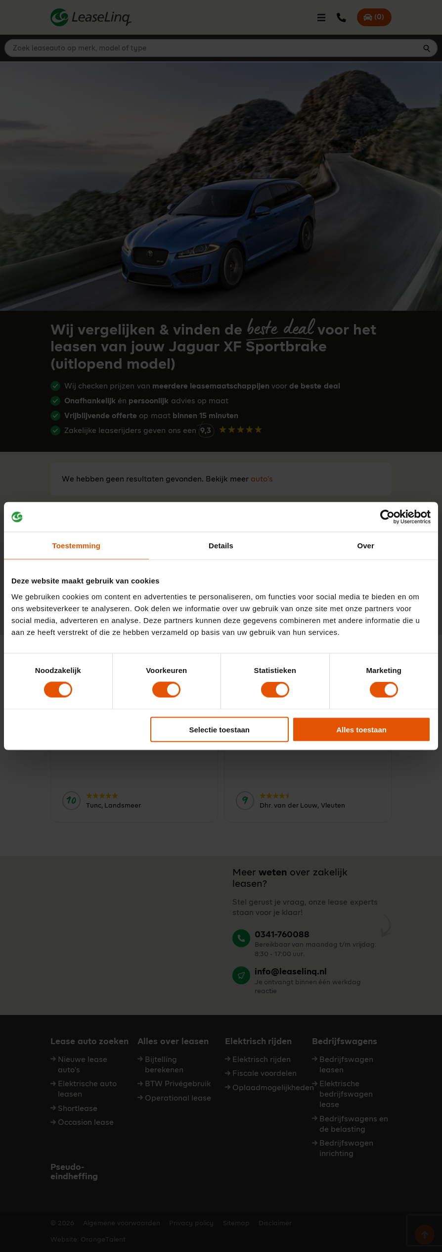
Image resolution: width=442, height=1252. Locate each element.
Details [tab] (221, 545)
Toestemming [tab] (76, 545)
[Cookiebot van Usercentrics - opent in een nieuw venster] (387, 517)
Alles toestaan (361, 729)
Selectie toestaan (219, 729)
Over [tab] (365, 545)
